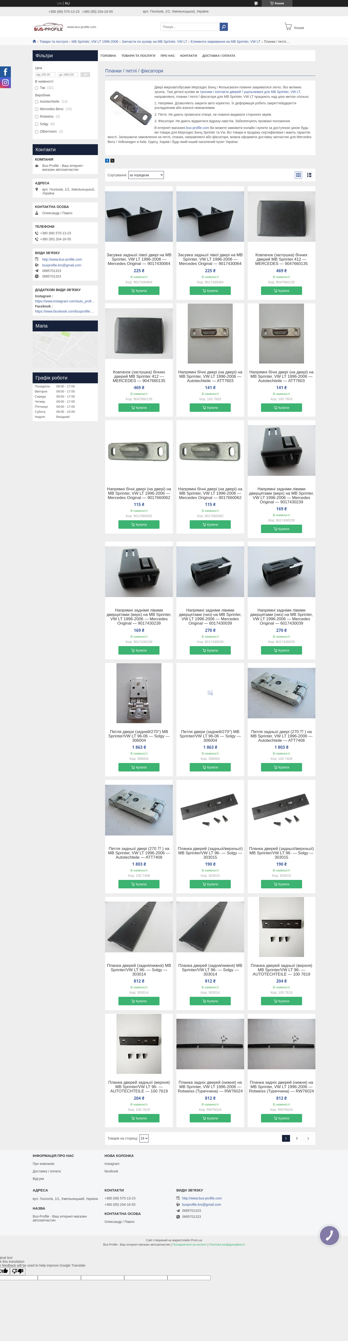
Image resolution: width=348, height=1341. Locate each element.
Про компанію (43, 1164)
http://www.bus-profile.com (62, 259)
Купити (141, 291)
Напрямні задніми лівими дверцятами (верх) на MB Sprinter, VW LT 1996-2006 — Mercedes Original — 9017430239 (281, 495)
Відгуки (38, 1179)
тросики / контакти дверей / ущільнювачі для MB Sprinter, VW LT (250, 92)
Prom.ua (196, 1240)
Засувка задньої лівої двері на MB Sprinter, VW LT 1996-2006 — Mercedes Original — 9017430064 (139, 259)
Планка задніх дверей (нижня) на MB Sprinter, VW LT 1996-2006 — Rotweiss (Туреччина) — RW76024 (210, 1086)
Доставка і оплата (218, 55)
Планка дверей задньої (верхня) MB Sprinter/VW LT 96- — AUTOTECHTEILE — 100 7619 (281, 970)
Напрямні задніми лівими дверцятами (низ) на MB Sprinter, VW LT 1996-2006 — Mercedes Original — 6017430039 (210, 617)
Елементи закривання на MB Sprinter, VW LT (226, 41)
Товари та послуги (53, 41)
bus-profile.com (197, 128)
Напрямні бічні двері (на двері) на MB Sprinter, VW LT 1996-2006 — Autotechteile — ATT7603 (210, 376)
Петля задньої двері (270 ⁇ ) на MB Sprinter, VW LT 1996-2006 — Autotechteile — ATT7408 (281, 736)
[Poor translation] (17, 1271)
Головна (108, 55)
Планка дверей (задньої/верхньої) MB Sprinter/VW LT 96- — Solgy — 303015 (210, 853)
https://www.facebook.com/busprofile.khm (65, 311)
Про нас (167, 55)
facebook (111, 1171)
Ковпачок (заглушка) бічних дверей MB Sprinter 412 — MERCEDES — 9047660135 (281, 259)
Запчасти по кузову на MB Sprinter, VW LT (154, 41)
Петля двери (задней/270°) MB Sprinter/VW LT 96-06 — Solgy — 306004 (139, 736)
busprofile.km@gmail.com (61, 265)
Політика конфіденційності (227, 1244)
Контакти (188, 55)
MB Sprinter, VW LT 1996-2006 (95, 41)
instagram (111, 1164)
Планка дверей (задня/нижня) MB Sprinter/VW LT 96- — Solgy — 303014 (139, 970)
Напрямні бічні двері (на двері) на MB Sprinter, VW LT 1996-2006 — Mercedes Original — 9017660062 (139, 493)
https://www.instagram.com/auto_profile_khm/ (65, 301)
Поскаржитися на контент (189, 1244)
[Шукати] (224, 27)
